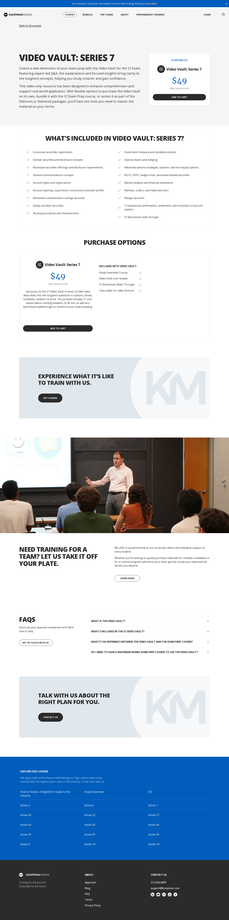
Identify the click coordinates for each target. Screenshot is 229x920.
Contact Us (50, 717)
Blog (87, 888)
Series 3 (25, 805)
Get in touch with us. (35, 642)
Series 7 (153, 805)
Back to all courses (30, 25)
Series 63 (25, 825)
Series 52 (89, 815)
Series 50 (25, 815)
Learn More (150, 3)
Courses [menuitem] (70, 14)
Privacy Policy (93, 905)
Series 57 (153, 815)
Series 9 (25, 844)
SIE (150, 792)
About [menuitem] (125, 14)
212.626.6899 (158, 882)
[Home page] (18, 15)
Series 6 (89, 805)
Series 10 (89, 844)
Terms (89, 899)
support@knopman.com (165, 888)
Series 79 (25, 834)
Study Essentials (94, 792)
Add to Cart (179, 97)
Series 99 (153, 834)
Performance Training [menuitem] (150, 14)
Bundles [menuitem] (88, 14)
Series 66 (153, 825)
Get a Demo (50, 397)
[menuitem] (223, 14)
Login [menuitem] (207, 14)
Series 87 (89, 834)
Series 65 (89, 825)
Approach (90, 882)
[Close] (226, 3)
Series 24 (153, 844)
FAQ (87, 894)
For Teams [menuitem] (106, 14)
